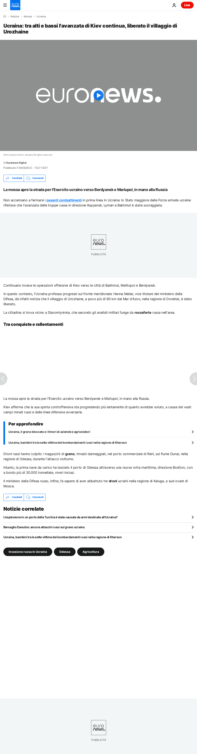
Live (187, 5)
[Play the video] (98, 95)
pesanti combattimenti (64, 200)
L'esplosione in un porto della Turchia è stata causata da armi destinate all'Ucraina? (60, 517)
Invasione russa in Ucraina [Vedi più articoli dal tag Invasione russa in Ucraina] (28, 551)
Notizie (15, 16)
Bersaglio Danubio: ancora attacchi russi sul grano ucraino (44, 527)
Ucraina (41, 16)
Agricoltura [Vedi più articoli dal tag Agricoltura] (91, 551)
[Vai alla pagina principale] (15, 5)
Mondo (28, 16)
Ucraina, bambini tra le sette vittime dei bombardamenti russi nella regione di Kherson (67, 442)
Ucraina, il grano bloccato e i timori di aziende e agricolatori (49, 431)
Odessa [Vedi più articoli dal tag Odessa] (64, 551)
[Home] (4, 16)
